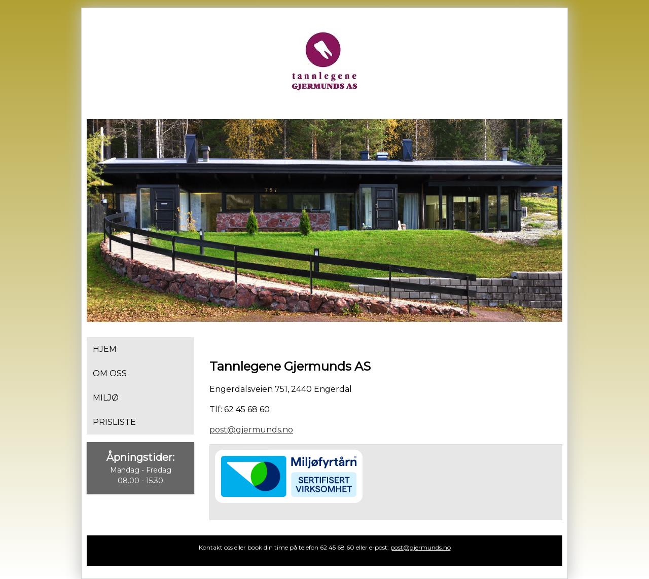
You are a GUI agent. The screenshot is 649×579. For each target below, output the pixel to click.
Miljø (106, 398)
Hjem (105, 349)
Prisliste (114, 422)
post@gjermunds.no (251, 430)
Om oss (110, 373)
